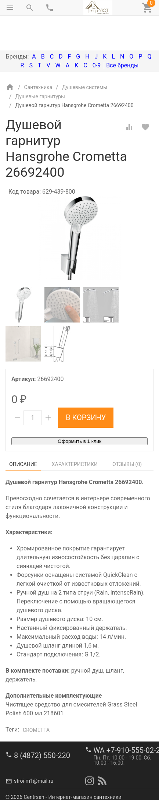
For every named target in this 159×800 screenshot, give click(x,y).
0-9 (97, 34)
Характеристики (75, 433)
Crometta (36, 699)
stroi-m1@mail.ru (33, 776)
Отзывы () (127, 433)
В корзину (86, 386)
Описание (23, 433)
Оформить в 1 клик (79, 410)
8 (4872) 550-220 (42, 750)
